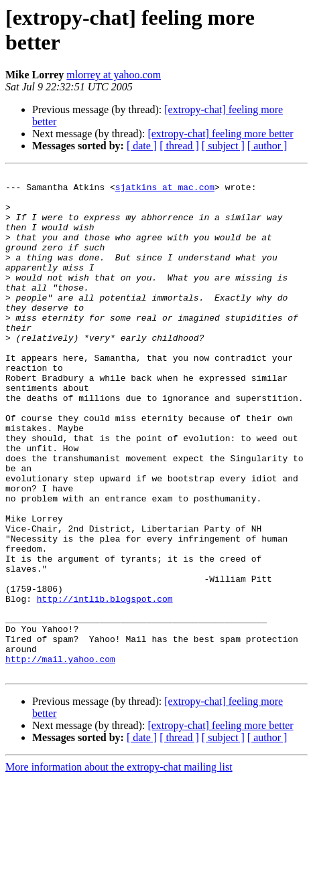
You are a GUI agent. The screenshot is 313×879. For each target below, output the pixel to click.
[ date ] (142, 145)
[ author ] (267, 145)
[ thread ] (179, 145)
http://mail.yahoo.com (60, 757)
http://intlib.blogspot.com (105, 685)
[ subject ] (223, 145)
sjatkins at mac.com (164, 191)
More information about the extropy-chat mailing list (119, 867)
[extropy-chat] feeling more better (220, 133)
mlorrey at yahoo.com (113, 74)
